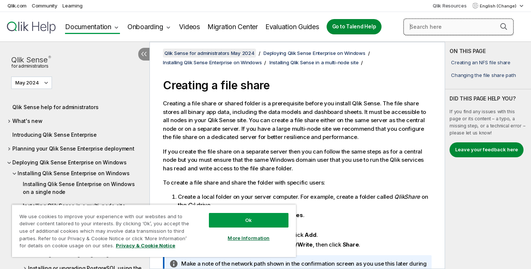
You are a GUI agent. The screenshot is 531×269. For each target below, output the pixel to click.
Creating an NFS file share (480, 62)
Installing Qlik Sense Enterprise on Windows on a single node (79, 188)
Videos (189, 27)
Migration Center (232, 27)
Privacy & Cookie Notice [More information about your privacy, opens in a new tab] (145, 245)
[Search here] (458, 27)
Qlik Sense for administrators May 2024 (209, 53)
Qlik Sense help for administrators (55, 107)
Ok (248, 220)
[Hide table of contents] (143, 54)
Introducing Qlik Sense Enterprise (54, 135)
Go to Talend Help (354, 27)
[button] (503, 26)
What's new (27, 121)
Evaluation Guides (292, 27)
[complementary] (488, 155)
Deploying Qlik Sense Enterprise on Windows (69, 162)
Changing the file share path (483, 75)
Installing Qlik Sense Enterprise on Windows (73, 173)
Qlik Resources (450, 6)
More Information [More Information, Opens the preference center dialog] (248, 238)
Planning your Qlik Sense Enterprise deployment (73, 148)
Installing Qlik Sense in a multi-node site (314, 62)
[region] (154, 230)
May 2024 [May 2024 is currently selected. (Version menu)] (27, 83)
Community (45, 6)
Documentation (88, 27)
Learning (72, 6)
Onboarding (145, 27)
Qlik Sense (31, 61)
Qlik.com (17, 6)
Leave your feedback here (486, 149)
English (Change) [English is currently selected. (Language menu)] (499, 6)
